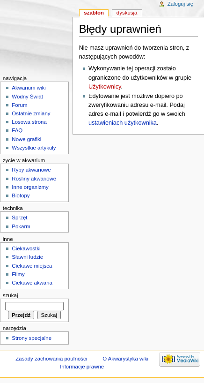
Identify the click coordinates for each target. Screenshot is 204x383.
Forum (19, 105)
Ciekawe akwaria (32, 282)
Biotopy (20, 195)
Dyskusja (127, 12)
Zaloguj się (180, 4)
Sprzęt (19, 217)
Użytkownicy (104, 86)
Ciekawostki (26, 248)
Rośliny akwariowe (34, 178)
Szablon (94, 12)
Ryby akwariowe (31, 170)
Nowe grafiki (26, 139)
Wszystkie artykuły (34, 147)
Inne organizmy (30, 187)
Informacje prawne (82, 366)
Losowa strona (29, 122)
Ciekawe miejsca (32, 266)
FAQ (17, 130)
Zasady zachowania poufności (51, 358)
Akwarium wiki (29, 87)
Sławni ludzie (27, 257)
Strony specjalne (31, 338)
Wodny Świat (27, 96)
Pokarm (21, 226)
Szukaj (10, 295)
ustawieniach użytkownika (122, 123)
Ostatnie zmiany (31, 113)
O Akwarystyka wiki (125, 358)
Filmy (18, 274)
